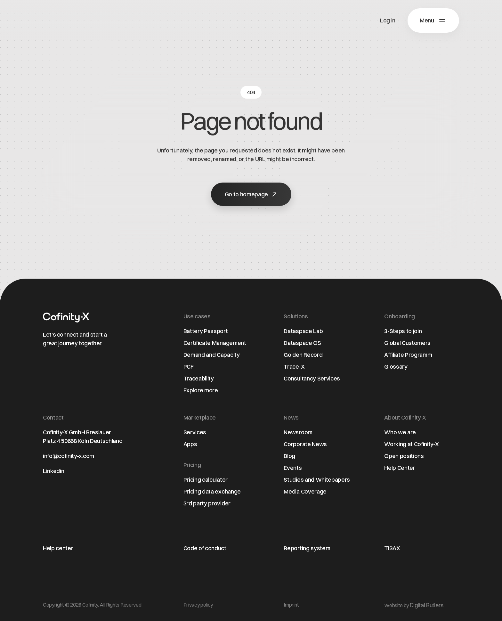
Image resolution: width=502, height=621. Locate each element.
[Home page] (66, 318)
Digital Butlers (426, 605)
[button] (433, 20)
